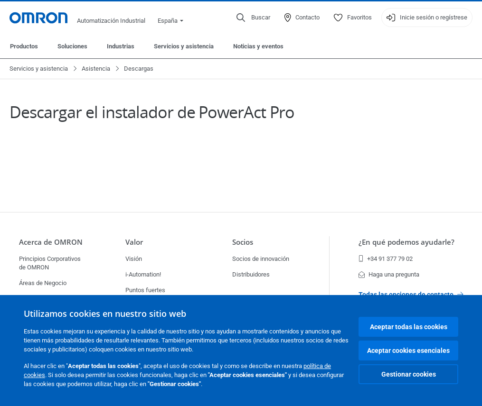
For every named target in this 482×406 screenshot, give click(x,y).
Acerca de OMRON (51, 242)
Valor (134, 242)
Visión (133, 258)
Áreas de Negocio (42, 282)
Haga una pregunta (389, 274)
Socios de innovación (260, 258)
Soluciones (72, 46)
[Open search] (253, 18)
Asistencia (96, 68)
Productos (24, 46)
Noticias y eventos (258, 46)
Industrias (120, 46)
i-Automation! (143, 274)
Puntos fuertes (145, 290)
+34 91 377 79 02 (386, 258)
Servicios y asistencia (184, 46)
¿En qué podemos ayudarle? (406, 242)
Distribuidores (251, 274)
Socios (242, 242)
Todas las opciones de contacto (411, 294)
